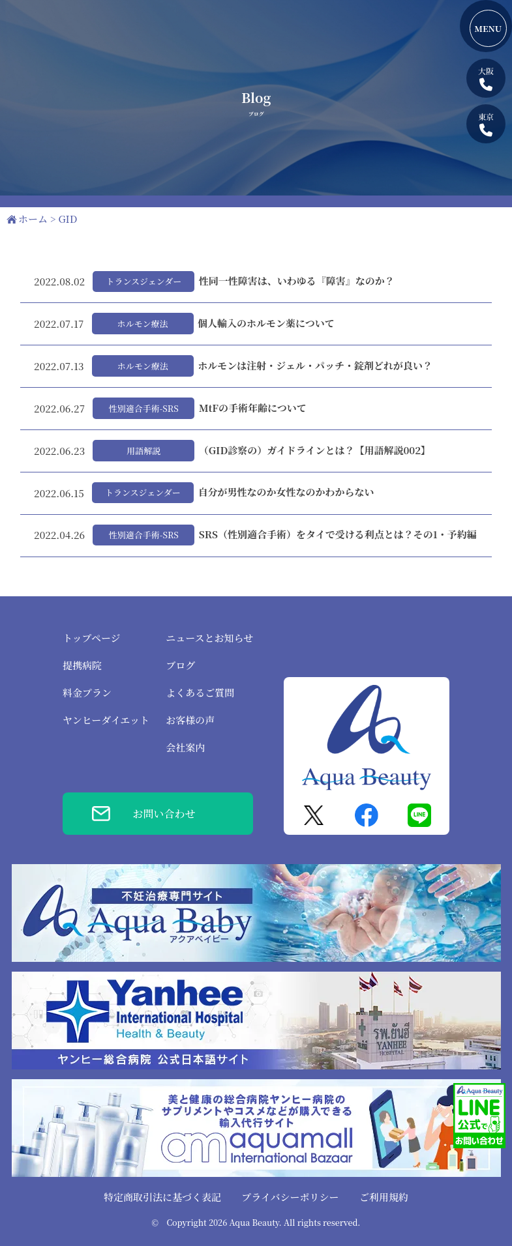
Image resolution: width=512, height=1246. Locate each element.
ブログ (180, 665)
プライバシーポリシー (290, 1197)
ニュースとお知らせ (209, 638)
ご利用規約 (383, 1197)
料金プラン (87, 692)
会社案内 (185, 747)
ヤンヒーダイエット (106, 720)
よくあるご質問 (200, 692)
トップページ (92, 638)
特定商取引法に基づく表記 (162, 1197)
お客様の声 (190, 720)
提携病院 (82, 665)
